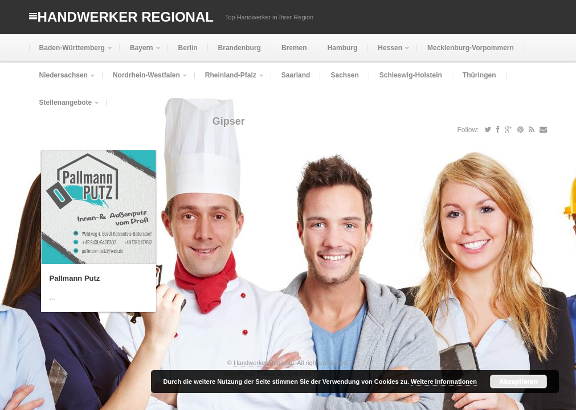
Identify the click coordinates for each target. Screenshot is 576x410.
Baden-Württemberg (71, 53)
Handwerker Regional (126, 16)
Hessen (388, 53)
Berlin (188, 48)
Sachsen (344, 75)
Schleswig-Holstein (410, 75)
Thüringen (479, 75)
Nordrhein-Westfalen (145, 80)
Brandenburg (239, 48)
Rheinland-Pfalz (229, 80)
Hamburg (343, 48)
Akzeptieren (518, 382)
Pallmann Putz (75, 278)
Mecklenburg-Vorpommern (470, 48)
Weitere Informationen (444, 381)
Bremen (294, 48)
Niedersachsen (62, 80)
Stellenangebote (64, 107)
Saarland (296, 75)
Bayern (140, 53)
